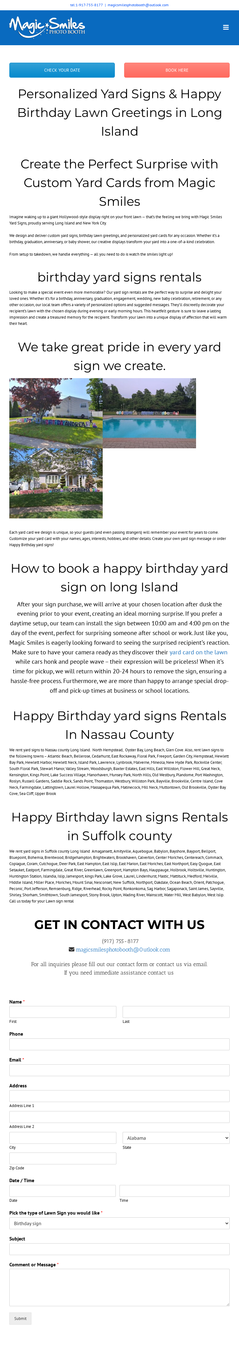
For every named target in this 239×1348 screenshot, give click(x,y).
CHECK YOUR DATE (62, 70)
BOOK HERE (177, 70)
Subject (17, 1238)
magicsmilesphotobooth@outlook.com (138, 4)
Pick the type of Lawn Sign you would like (56, 1213)
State (127, 1147)
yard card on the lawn (198, 652)
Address (18, 1085)
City (12, 1147)
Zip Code (16, 1168)
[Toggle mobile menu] (226, 27)
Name (17, 1002)
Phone (16, 1034)
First (12, 1021)
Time (124, 1200)
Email (16, 1060)
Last (126, 1021)
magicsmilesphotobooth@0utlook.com (122, 949)
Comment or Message (34, 1264)
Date (13, 1200)
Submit (20, 1318)
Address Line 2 (21, 1126)
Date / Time (21, 1180)
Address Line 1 (21, 1105)
